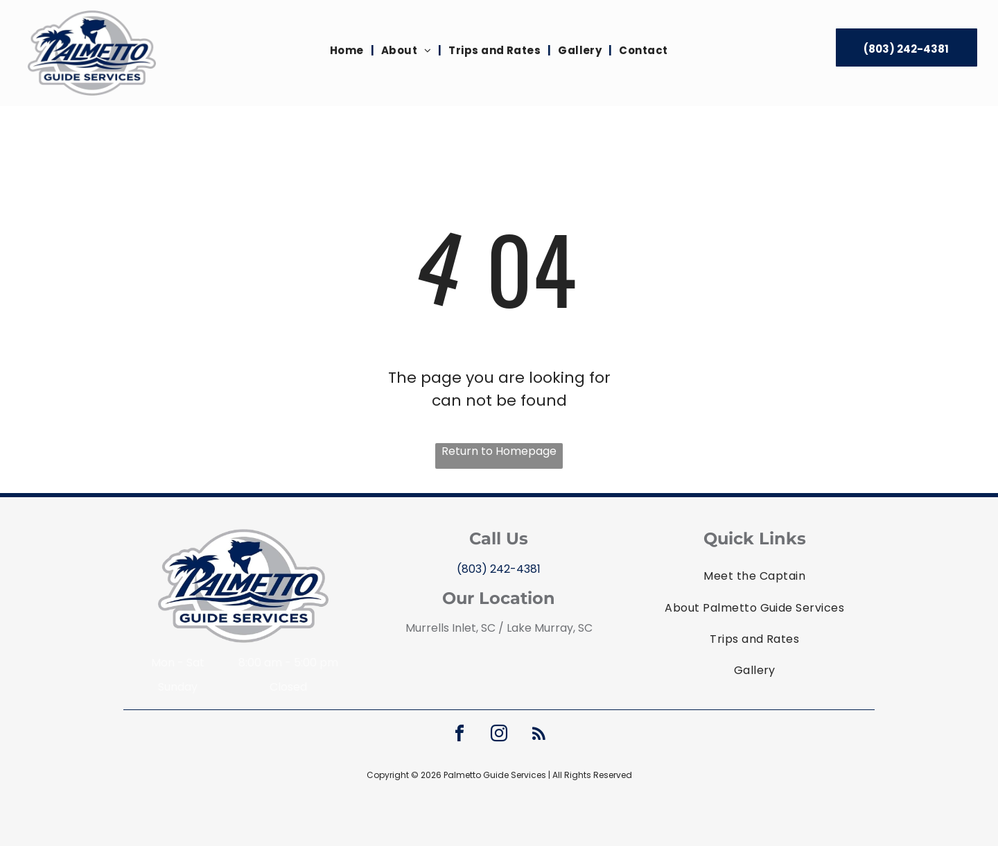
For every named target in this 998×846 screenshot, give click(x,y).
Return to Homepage (499, 451)
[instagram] (499, 735)
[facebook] (459, 735)
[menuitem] (348, 51)
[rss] (538, 735)
